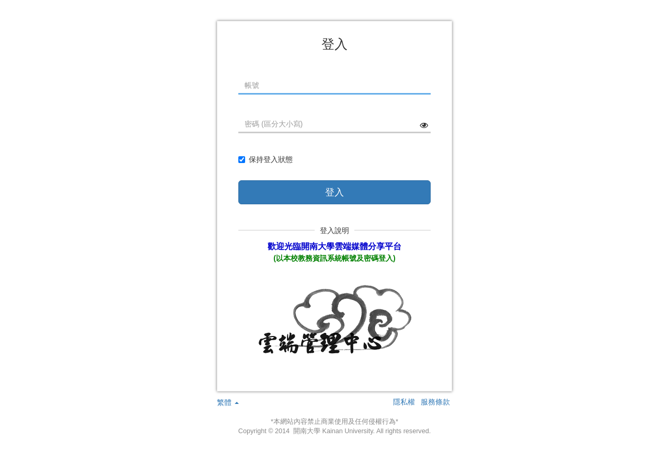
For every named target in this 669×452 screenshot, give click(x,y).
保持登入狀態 (265, 159)
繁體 (228, 402)
